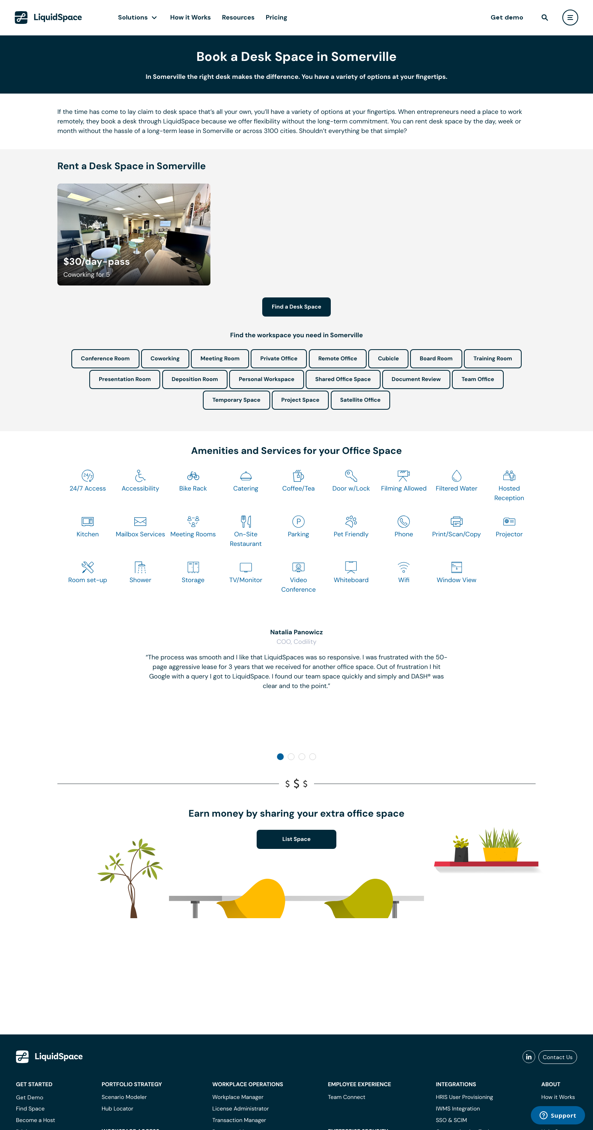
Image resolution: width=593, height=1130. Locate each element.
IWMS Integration (458, 1108)
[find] (545, 17)
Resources (238, 17)
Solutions (133, 17)
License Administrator (240, 1108)
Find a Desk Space (296, 307)
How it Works (190, 17)
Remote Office (337, 358)
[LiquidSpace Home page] (48, 17)
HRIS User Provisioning (464, 1097)
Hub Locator (118, 1108)
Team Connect (346, 1097)
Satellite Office (360, 400)
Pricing (276, 17)
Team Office (477, 379)
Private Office (278, 358)
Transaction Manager (239, 1120)
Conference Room (105, 358)
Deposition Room (195, 379)
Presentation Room (125, 379)
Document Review (416, 379)
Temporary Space (236, 400)
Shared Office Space (343, 379)
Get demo (507, 17)
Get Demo (29, 1097)
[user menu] (570, 17)
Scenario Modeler (124, 1097)
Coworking (165, 358)
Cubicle (388, 358)
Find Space (30, 1108)
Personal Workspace (267, 379)
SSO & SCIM (451, 1120)
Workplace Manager (237, 1097)
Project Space (300, 400)
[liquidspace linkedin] (528, 1057)
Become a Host (35, 1120)
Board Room (436, 358)
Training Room (492, 358)
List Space (297, 839)
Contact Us (558, 1057)
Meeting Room (220, 358)
